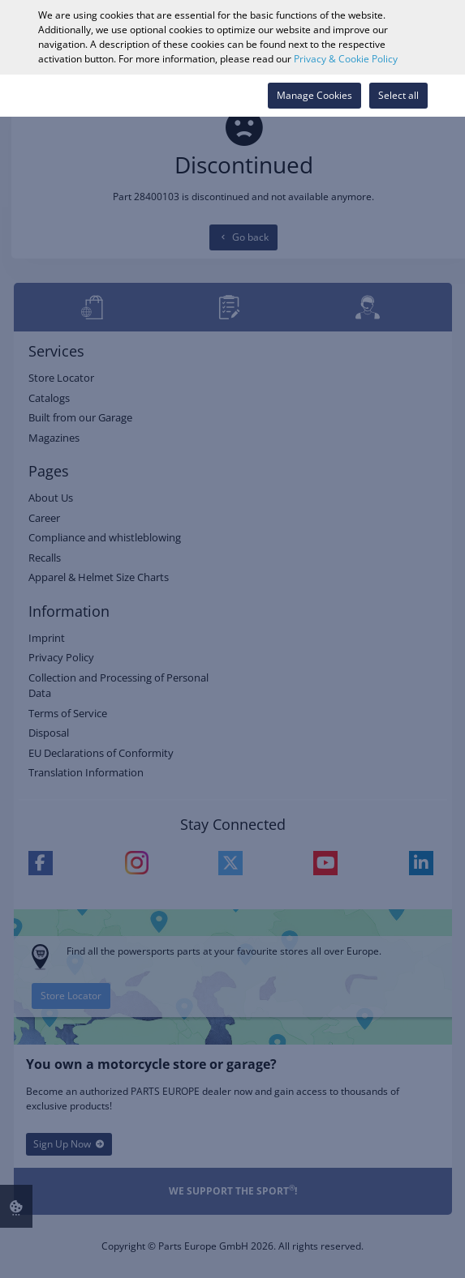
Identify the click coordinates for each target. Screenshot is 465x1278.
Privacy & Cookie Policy (346, 59)
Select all (398, 95)
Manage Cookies (314, 95)
